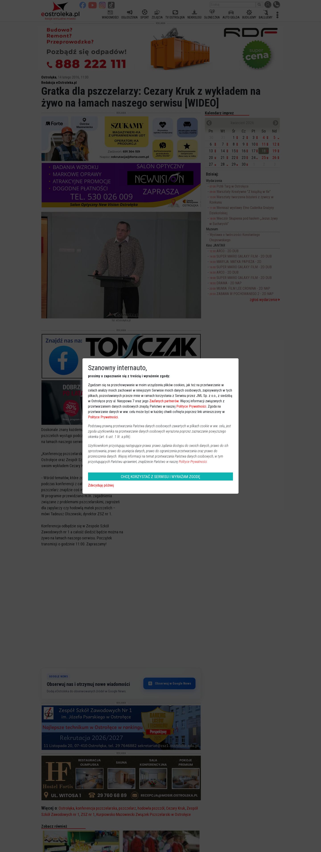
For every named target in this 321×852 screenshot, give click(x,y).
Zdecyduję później (101, 485)
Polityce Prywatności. (193, 462)
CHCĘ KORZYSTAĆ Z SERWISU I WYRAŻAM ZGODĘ (160, 476)
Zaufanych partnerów (164, 401)
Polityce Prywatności (191, 406)
